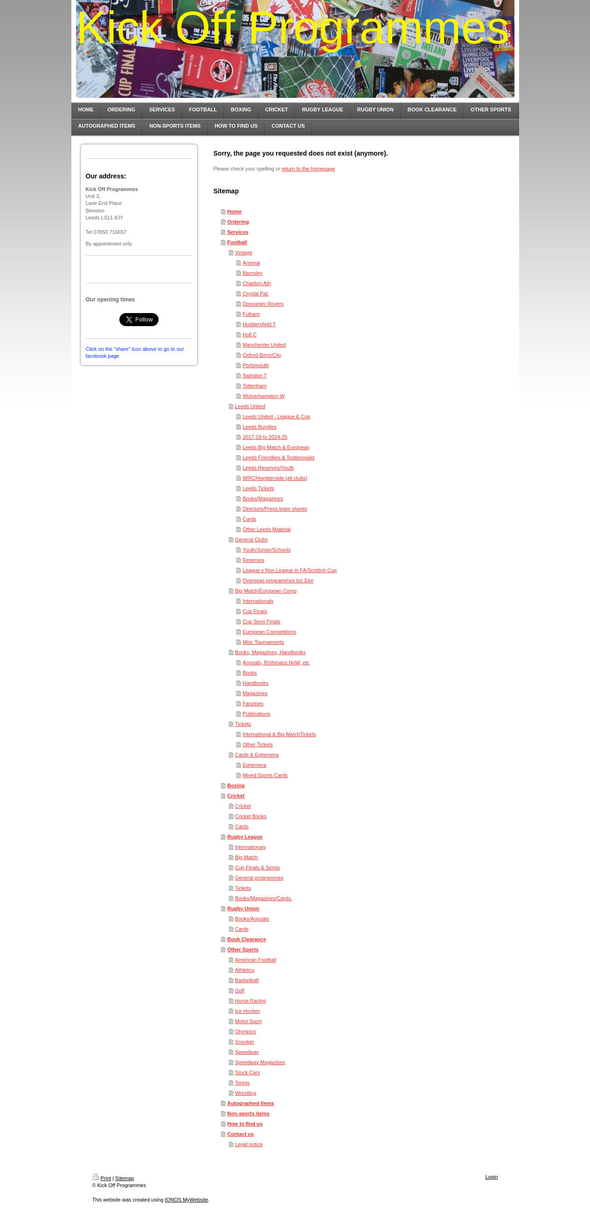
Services (237, 232)
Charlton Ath (257, 283)
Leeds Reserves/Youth (268, 468)
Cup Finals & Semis (257, 867)
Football (237, 242)
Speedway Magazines (260, 1062)
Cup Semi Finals (261, 621)
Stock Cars (247, 1072)
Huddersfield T (259, 324)
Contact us (240, 1134)
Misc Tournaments (263, 642)
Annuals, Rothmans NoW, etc (276, 662)
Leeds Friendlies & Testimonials (278, 457)
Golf (239, 990)
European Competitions (269, 632)
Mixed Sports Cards (265, 775)
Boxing (235, 785)
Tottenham (254, 386)
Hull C (250, 334)
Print (101, 1178)
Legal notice (249, 1144)
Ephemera (254, 765)
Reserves (253, 560)
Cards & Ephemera (257, 755)
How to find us (245, 1124)
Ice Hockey (247, 1011)
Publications (256, 714)
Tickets (243, 724)
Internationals (258, 601)
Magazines (255, 693)
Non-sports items (248, 1113)
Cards (249, 519)
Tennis (242, 1083)
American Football (256, 960)
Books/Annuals (252, 919)
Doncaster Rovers (263, 304)
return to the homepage (308, 168)
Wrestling (246, 1093)
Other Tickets (258, 744)
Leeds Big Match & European (276, 447)
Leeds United (250, 406)
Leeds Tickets (258, 488)
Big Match (246, 857)
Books (250, 673)
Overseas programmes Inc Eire (278, 580)
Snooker (244, 1042)
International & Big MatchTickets (279, 734)
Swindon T (255, 375)
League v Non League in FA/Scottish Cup (290, 570)
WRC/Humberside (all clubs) (275, 478)
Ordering (238, 222)
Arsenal (251, 263)
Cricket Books (251, 816)
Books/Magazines (263, 498)
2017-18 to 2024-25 (265, 437)
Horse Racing (250, 1001)
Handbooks (256, 683)
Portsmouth (256, 365)
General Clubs (251, 539)
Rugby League (245, 837)
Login (492, 1177)
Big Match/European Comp (266, 591)
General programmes (259, 878)
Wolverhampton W (264, 396)
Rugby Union (243, 908)
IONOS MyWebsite (186, 1199)
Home (234, 211)
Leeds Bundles (260, 427)
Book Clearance (246, 939)
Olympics (245, 1031)
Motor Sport (248, 1021)
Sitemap (124, 1178)
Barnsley (253, 273)
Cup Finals (255, 611)
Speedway (247, 1052)
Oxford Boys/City (262, 355)
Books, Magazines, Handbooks (270, 652)
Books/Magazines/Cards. (263, 898)
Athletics (245, 970)
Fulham (251, 314)
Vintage (243, 252)
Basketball (247, 980)
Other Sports (242, 949)
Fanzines (253, 703)
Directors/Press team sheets (275, 509)
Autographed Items (250, 1103)
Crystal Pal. (256, 293)
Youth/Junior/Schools (267, 550)
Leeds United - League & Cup (276, 416)
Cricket (235, 796)
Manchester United (264, 345)
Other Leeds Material (267, 529)
